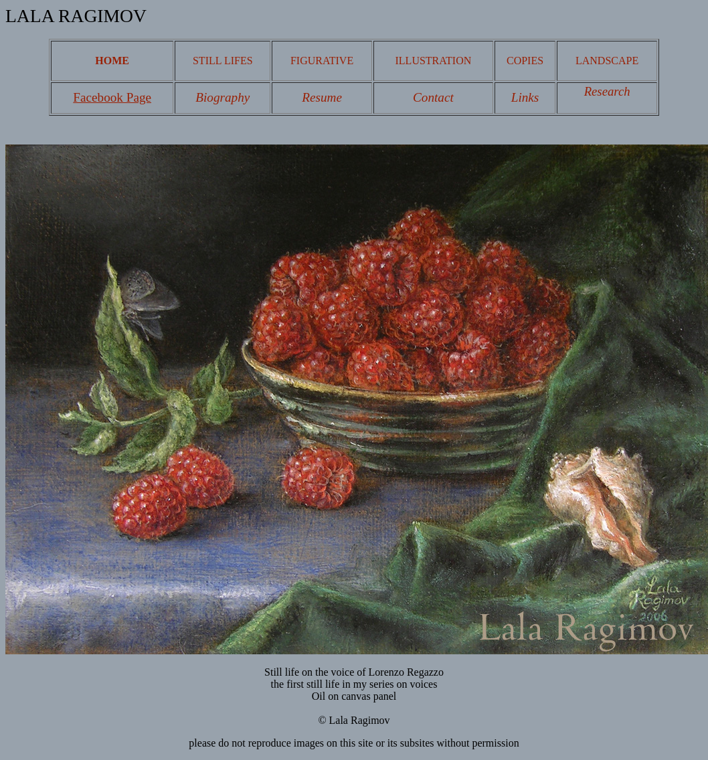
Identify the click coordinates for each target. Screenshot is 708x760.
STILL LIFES (223, 60)
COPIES (525, 60)
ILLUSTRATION (433, 60)
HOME (112, 60)
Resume (322, 97)
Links (525, 97)
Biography (222, 97)
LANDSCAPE (607, 60)
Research (607, 91)
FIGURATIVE (321, 60)
